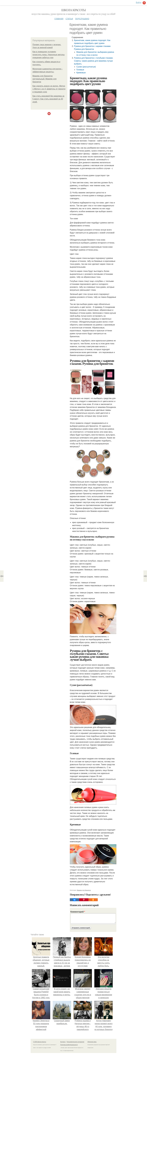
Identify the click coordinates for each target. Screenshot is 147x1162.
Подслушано (82, 18)
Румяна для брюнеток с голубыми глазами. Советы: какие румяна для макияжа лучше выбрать (93, 61)
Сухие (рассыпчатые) (86, 67)
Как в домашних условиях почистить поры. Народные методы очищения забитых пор (48, 55)
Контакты (63, 1041)
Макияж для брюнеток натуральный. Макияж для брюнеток (44, 79)
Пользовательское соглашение (75, 1041)
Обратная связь (92, 1041)
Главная (58, 18)
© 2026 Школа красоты (39, 1041)
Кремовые (81, 73)
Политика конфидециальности (69, 1044)
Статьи (69, 18)
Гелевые (80, 70)
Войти (138, 2)
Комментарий (77, 912)
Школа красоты (73, 10)
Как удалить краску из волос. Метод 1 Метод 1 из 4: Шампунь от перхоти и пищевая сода (48, 89)
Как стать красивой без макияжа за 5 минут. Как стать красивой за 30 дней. (48, 99)
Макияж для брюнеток (84, 890)
